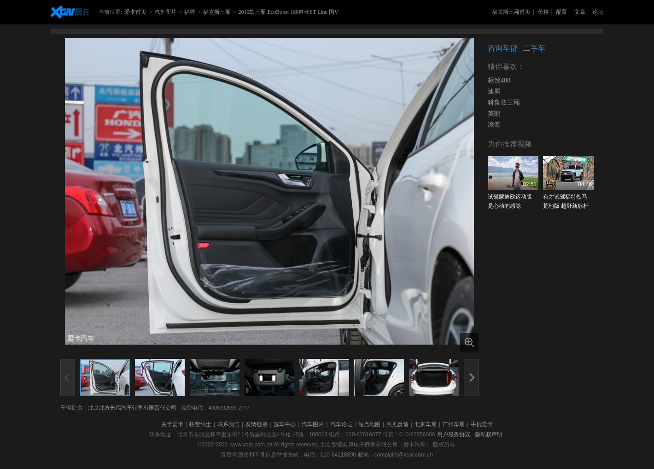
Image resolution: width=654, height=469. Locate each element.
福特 (189, 12)
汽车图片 (165, 12)
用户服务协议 (453, 434)
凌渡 (494, 124)
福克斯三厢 (217, 12)
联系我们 (228, 424)
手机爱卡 (482, 424)
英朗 (494, 113)
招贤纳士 (200, 424)
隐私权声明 (488, 434)
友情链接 (256, 424)
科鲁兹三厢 (504, 102)
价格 (543, 12)
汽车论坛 (341, 424)
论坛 (597, 12)
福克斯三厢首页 (511, 12)
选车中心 (285, 424)
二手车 (534, 48)
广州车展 (454, 424)
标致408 (499, 80)
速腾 (494, 91)
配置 (561, 12)
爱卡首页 (135, 12)
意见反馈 (397, 424)
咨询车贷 (502, 48)
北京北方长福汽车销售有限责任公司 (132, 408)
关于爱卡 (172, 424)
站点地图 (369, 424)
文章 (579, 12)
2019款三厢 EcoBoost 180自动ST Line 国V (288, 12)
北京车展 (426, 424)
